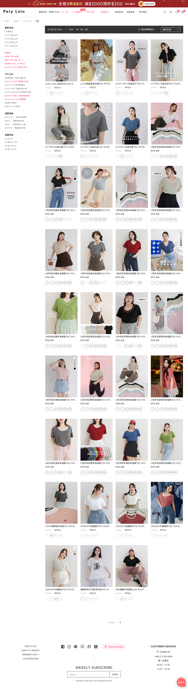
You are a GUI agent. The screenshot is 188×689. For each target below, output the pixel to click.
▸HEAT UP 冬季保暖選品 (15, 85)
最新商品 (9, 28)
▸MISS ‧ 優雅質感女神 (14, 121)
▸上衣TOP (9, 139)
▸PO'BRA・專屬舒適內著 (15, 128)
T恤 (37, 21)
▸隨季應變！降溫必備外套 (15, 78)
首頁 (7, 21)
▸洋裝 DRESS (10, 146)
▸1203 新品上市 (11, 35)
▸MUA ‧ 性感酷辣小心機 (15, 124)
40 (77, 29)
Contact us (163, 651)
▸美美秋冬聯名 (11, 103)
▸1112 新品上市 (11, 46)
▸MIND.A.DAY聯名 (12, 106)
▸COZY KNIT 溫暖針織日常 (16, 89)
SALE (8, 53)
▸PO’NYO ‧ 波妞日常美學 (16, 117)
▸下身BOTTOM (11, 142)
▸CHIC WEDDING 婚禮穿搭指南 (18, 92)
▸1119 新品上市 (11, 42)
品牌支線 (9, 113)
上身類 (16, 21)
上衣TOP (27, 21)
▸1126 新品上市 (11, 39)
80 (82, 29)
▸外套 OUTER (10, 149)
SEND (115, 674)
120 (86, 29)
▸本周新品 (9, 32)
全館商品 (9, 135)
